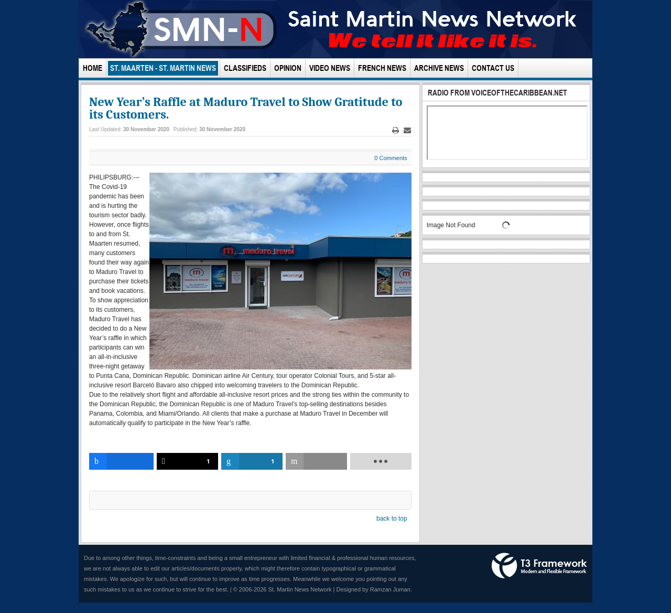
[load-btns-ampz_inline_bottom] (381, 461)
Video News (329, 68)
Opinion (287, 68)
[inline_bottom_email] (316, 461)
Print (395, 130)
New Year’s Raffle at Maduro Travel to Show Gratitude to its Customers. (245, 108)
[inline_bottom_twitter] (187, 461)
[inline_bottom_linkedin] (252, 461)
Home (92, 68)
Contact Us (493, 68)
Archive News (439, 68)
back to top (391, 518)
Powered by (539, 566)
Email (407, 130)
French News (382, 68)
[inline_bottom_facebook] (121, 461)
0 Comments (390, 158)
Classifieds (245, 68)
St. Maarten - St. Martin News (163, 68)
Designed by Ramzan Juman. (374, 589)
